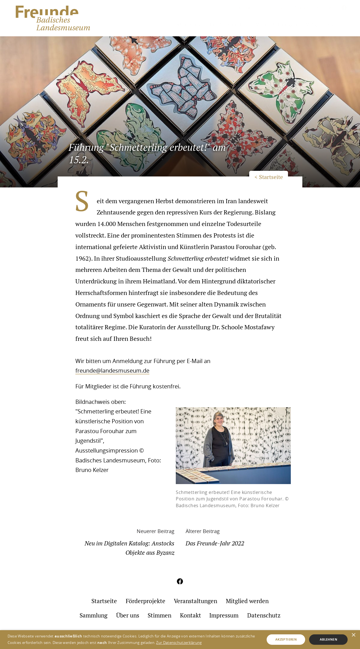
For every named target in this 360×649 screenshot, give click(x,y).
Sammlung (246, 8)
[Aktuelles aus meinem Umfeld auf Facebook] (344, 8)
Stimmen (300, 8)
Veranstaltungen (277, 24)
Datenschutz (263, 615)
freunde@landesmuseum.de (112, 370)
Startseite (189, 24)
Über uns (274, 8)
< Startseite (269, 177)
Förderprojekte (229, 24)
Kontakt (325, 8)
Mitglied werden (325, 24)
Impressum (223, 615)
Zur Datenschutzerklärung (179, 642)
